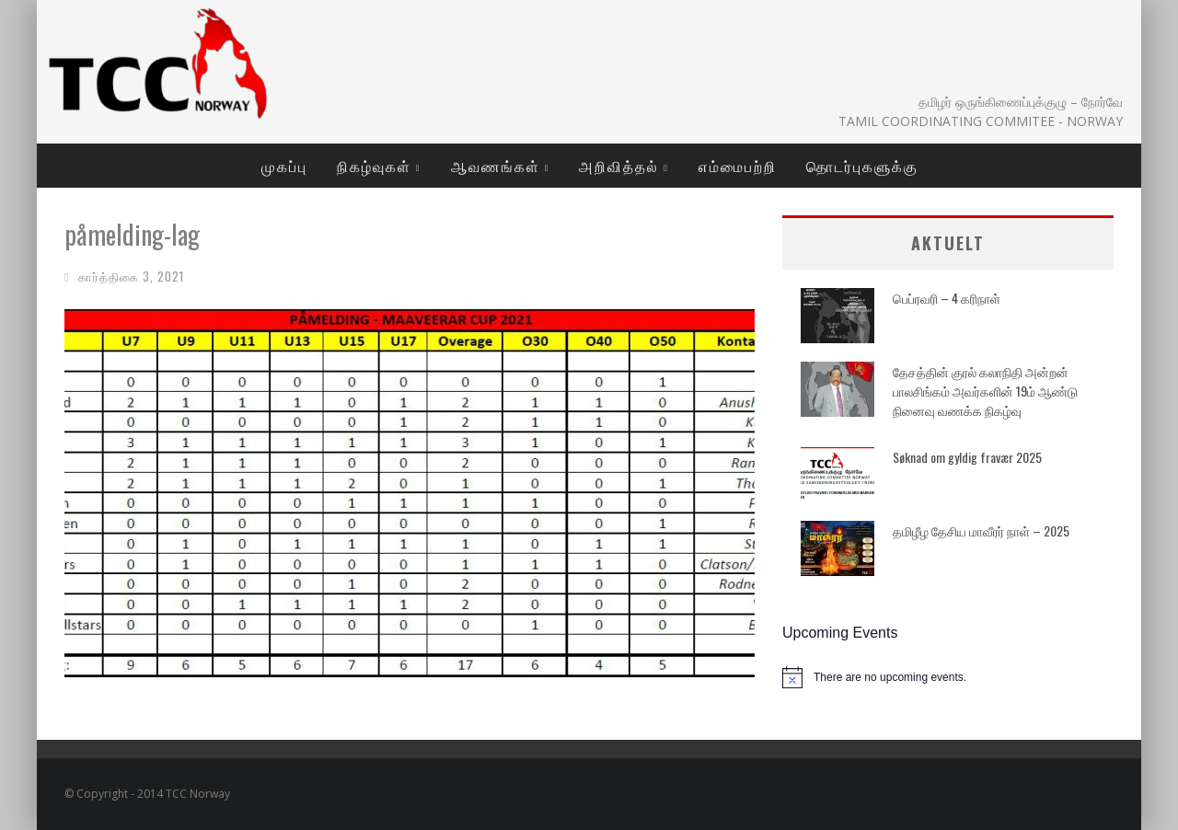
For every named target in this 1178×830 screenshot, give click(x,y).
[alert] (948, 677)
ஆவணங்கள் (495, 166)
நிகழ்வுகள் (374, 166)
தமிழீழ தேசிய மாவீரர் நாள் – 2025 (981, 530)
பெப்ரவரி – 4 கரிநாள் (946, 297)
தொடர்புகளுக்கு (862, 166)
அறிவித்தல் (619, 166)
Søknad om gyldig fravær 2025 (967, 457)
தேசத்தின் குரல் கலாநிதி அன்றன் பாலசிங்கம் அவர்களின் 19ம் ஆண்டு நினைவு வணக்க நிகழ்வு (985, 391)
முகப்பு (284, 166)
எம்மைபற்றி (738, 166)
